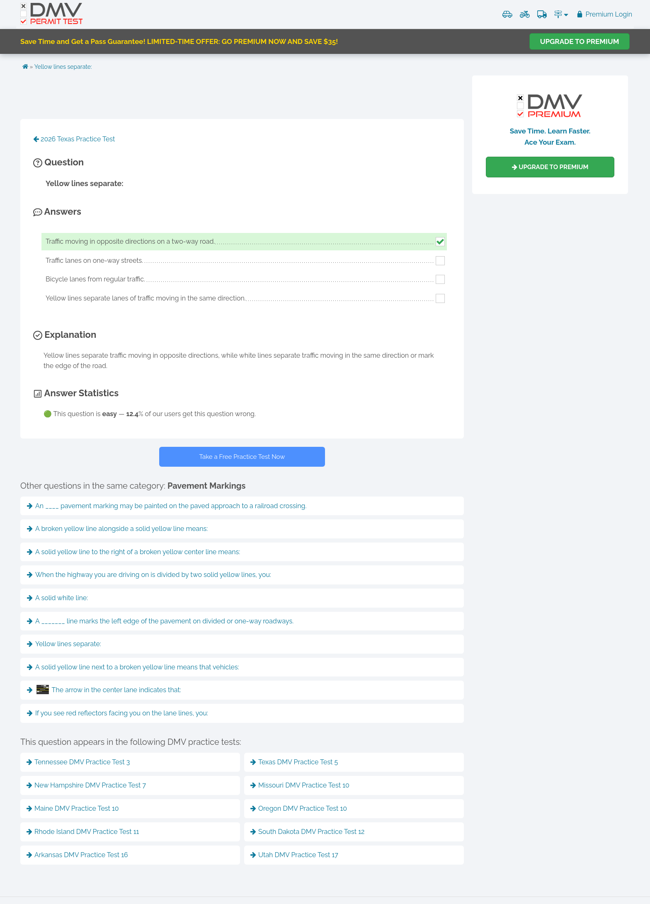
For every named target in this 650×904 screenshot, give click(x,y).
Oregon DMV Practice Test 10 (298, 808)
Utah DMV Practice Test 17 (294, 855)
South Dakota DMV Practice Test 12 (307, 832)
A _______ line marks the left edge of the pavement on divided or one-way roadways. (160, 621)
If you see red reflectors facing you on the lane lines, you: (117, 713)
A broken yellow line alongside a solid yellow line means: (117, 529)
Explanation (64, 334)
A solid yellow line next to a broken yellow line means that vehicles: (133, 667)
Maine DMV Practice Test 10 (73, 808)
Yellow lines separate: (63, 66)
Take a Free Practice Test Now (242, 456)
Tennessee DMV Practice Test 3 (78, 762)
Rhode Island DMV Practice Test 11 (83, 832)
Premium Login (604, 14)
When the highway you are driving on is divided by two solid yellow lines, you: (149, 575)
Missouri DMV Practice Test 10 (299, 785)
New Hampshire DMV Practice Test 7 (86, 785)
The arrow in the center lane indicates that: (104, 689)
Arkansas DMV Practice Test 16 (77, 855)
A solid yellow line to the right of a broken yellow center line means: (133, 552)
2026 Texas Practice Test (74, 139)
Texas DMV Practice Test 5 (294, 762)
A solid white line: (57, 598)
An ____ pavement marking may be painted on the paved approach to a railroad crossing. (166, 506)
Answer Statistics (76, 393)
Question (58, 162)
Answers (57, 211)
